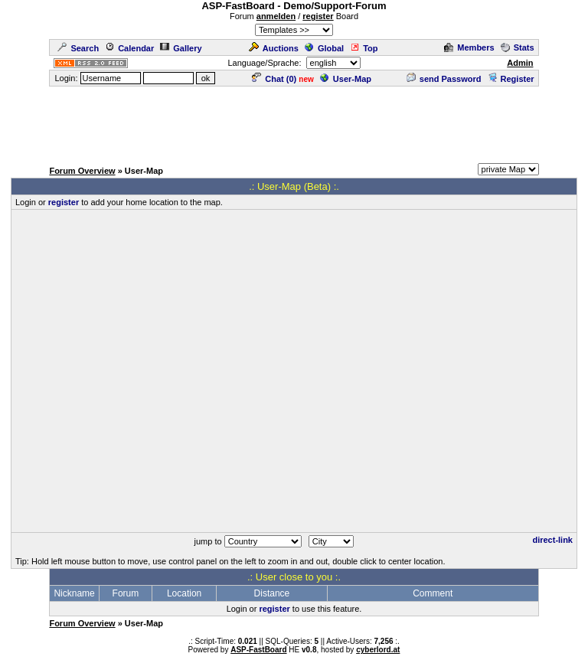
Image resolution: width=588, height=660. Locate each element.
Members (469, 47)
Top (363, 48)
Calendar (129, 48)
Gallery (180, 48)
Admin (520, 62)
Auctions (274, 48)
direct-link (552, 539)
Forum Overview (82, 170)
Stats (517, 47)
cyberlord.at (378, 649)
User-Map (345, 78)
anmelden (276, 16)
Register (511, 78)
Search (78, 48)
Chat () (274, 78)
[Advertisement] (294, 122)
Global (324, 48)
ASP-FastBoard (258, 649)
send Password (444, 78)
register (317, 16)
